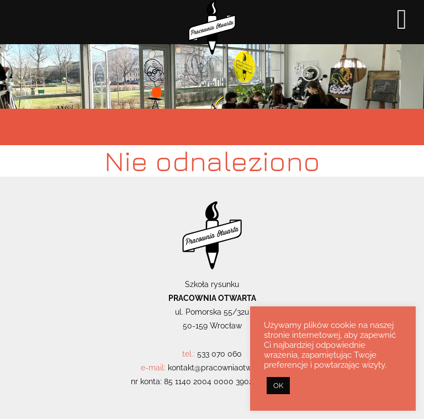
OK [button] (278, 385)
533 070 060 (219, 353)
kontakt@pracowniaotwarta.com (226, 367)
